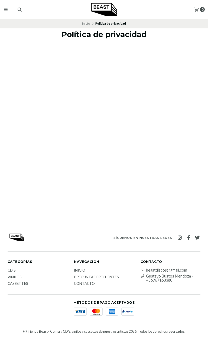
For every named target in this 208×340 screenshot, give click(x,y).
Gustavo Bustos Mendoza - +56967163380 (167, 278)
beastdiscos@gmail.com (164, 270)
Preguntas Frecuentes (96, 277)
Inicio (86, 23)
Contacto (84, 284)
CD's (12, 270)
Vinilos (15, 277)
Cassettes (18, 284)
